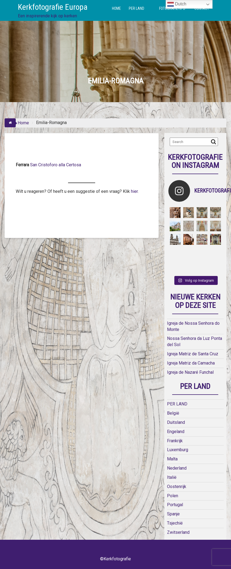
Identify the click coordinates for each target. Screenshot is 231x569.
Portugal (175, 504)
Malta (172, 458)
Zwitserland (178, 532)
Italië (172, 477)
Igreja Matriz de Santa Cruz (192, 353)
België (173, 413)
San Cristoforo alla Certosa (56, 164)
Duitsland (176, 422)
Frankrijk (175, 440)
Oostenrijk (176, 486)
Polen (172, 495)
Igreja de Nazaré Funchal (190, 372)
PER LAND (136, 8)
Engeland (175, 431)
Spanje (173, 513)
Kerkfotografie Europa (53, 7)
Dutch (176, 4)
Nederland (177, 468)
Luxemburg (177, 449)
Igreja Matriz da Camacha (191, 363)
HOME (116, 8)
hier (134, 191)
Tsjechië (175, 523)
